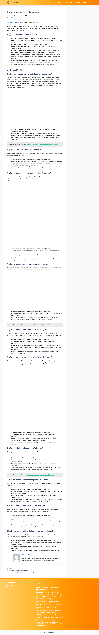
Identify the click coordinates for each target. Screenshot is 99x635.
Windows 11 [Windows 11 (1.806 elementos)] (50, 626)
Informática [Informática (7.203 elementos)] (41, 604)
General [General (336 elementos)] (45, 598)
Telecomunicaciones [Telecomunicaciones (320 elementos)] (47, 620)
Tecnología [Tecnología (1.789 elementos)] (39, 620)
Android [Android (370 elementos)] (48, 587)
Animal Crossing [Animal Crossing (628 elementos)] (54, 587)
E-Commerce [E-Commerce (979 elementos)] (43, 596)
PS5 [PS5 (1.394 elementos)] (60, 610)
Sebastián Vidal (15, 18)
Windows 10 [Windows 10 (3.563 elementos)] (40, 626)
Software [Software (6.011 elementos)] (46, 617)
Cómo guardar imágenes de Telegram (18, 570)
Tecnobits (10, 22)
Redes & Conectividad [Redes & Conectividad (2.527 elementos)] (43, 612)
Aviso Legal (50, 2)
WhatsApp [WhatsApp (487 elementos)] (60, 623)
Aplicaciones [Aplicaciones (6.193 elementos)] (41, 590)
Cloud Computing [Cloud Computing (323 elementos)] (39, 594)
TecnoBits (58, 2)
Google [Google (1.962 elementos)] (50, 599)
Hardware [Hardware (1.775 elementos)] (57, 602)
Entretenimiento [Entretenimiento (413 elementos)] (50, 596)
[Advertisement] (35, 101)
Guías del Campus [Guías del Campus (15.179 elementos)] (45, 601)
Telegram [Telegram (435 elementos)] (53, 620)
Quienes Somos (68, 2)
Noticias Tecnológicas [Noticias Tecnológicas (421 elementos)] (40, 610)
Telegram (16, 22)
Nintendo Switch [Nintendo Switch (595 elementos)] (56, 607)
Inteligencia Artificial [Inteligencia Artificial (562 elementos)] (51, 605)
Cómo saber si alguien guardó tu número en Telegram (22, 572)
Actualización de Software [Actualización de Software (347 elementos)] (41, 587)
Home (84, 2)
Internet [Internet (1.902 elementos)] (59, 605)
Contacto (77, 2)
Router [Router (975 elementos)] (44, 615)
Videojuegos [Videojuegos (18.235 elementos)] (51, 622)
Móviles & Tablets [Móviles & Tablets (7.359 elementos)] (44, 607)
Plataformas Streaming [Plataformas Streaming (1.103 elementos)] (52, 610)
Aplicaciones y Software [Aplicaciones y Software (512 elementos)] (52, 590)
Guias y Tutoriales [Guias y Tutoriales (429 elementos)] (56, 598)
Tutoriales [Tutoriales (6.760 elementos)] (40, 623)
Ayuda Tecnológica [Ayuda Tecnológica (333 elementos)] (47, 592)
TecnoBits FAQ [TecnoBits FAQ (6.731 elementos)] (56, 617)
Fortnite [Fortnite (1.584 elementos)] (41, 599)
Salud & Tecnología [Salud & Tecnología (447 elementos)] (51, 615)
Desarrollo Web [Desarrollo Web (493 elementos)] (55, 594)
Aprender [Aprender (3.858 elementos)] (39, 592)
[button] (90, 2)
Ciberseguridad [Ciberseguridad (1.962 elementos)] (56, 592)
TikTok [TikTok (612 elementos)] (57, 620)
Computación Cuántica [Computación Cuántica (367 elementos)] (47, 594)
